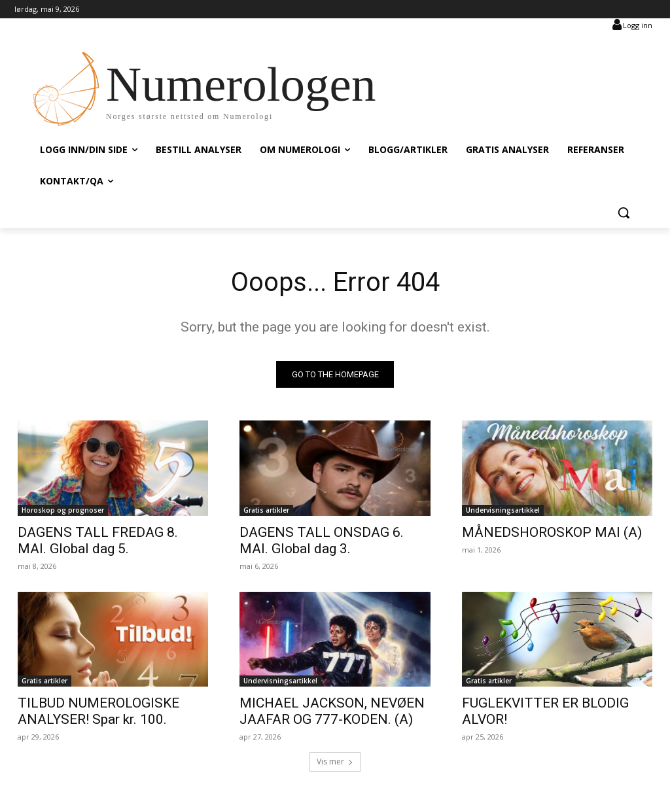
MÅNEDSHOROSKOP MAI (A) (552, 532)
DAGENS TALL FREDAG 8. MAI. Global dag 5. (98, 540)
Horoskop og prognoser (63, 510)
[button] (623, 212)
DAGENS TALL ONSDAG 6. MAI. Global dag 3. (321, 540)
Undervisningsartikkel (503, 510)
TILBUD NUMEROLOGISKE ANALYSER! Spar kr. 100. (98, 711)
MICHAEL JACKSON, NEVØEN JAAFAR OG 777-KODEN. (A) (332, 711)
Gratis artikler (266, 510)
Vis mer (335, 761)
